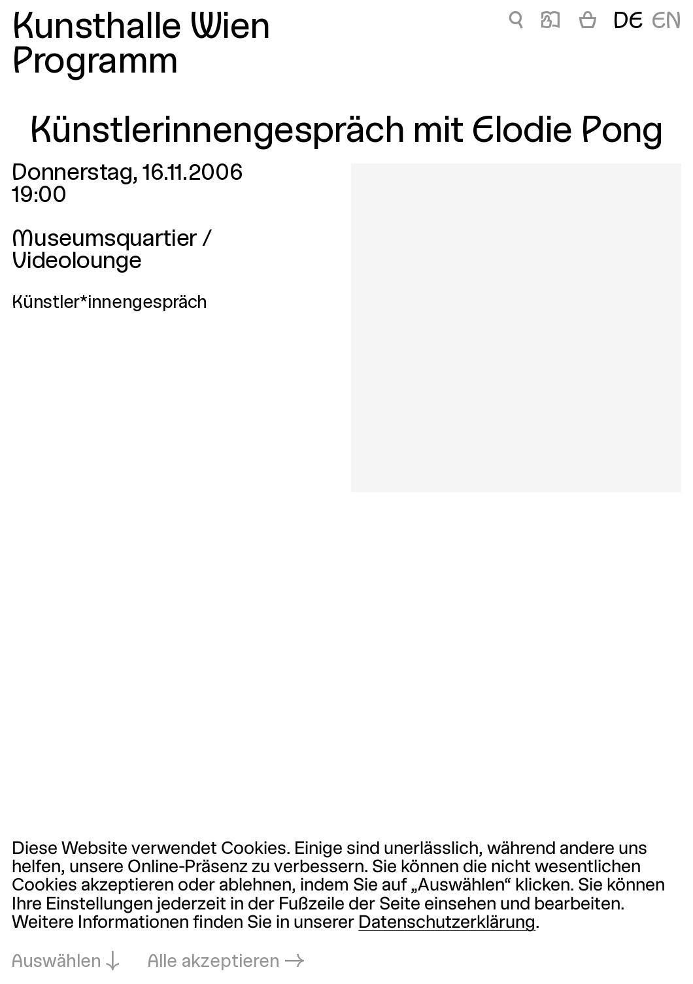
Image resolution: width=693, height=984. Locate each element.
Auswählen (56, 962)
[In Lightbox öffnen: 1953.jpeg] (516, 327)
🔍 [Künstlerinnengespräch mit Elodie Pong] (515, 22)
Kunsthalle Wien (141, 28)
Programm (95, 63)
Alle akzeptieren (214, 962)
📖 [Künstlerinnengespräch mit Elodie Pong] (550, 22)
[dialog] (346, 906)
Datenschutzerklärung (446, 923)
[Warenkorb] (587, 22)
